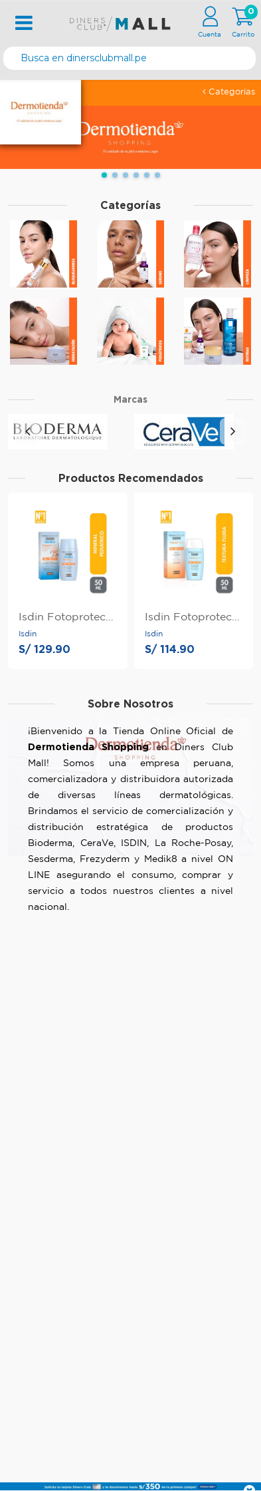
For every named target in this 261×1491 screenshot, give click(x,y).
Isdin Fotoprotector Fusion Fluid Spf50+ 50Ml (194, 617)
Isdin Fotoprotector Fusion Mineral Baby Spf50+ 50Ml (68, 617)
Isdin (28, 634)
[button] (104, 175)
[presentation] (28, 431)
